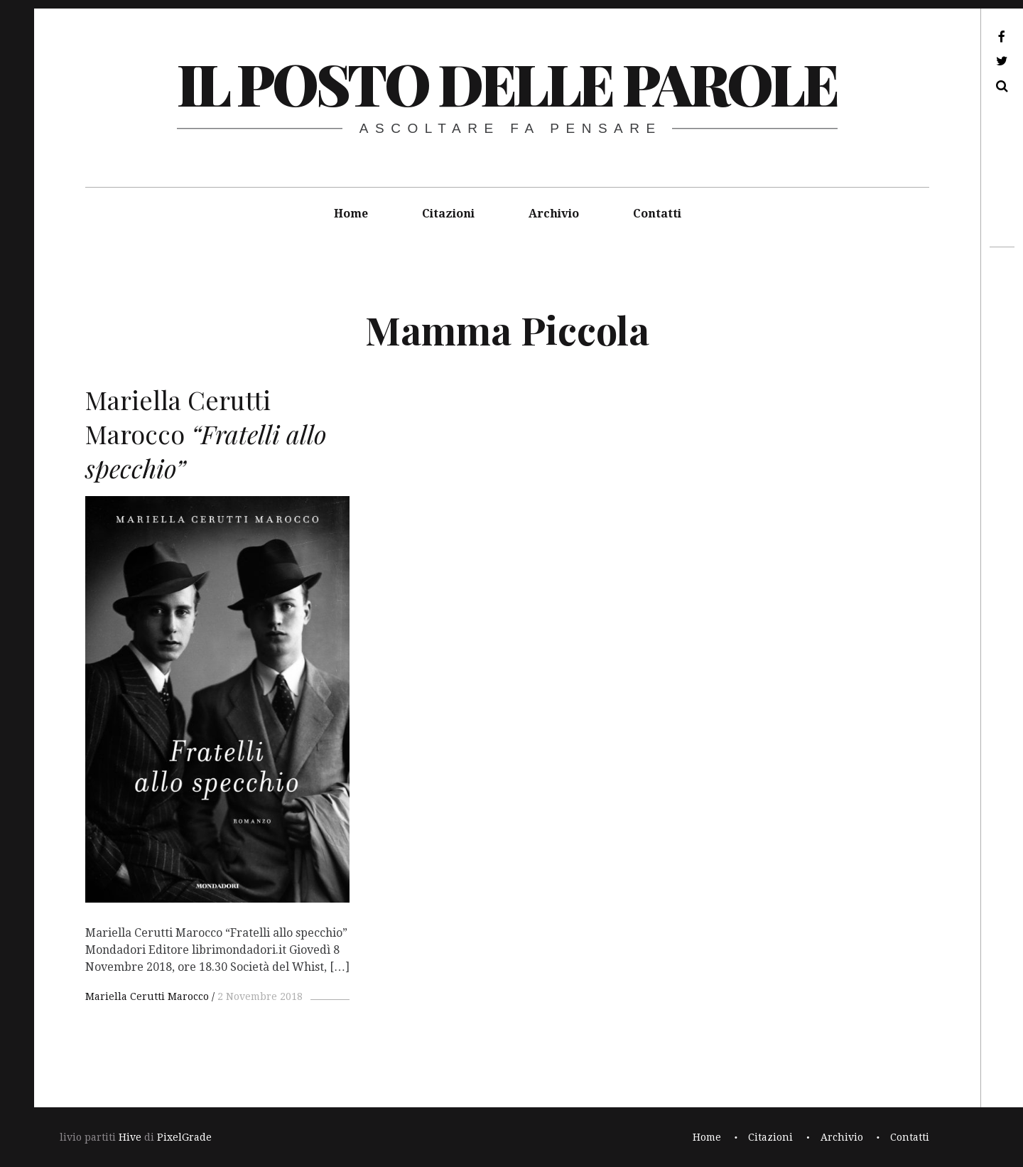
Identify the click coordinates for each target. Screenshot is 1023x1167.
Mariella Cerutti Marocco (147, 996)
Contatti (657, 213)
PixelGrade (184, 1137)
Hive (130, 1137)
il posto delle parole (507, 83)
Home (351, 213)
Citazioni (448, 213)
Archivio (554, 213)
